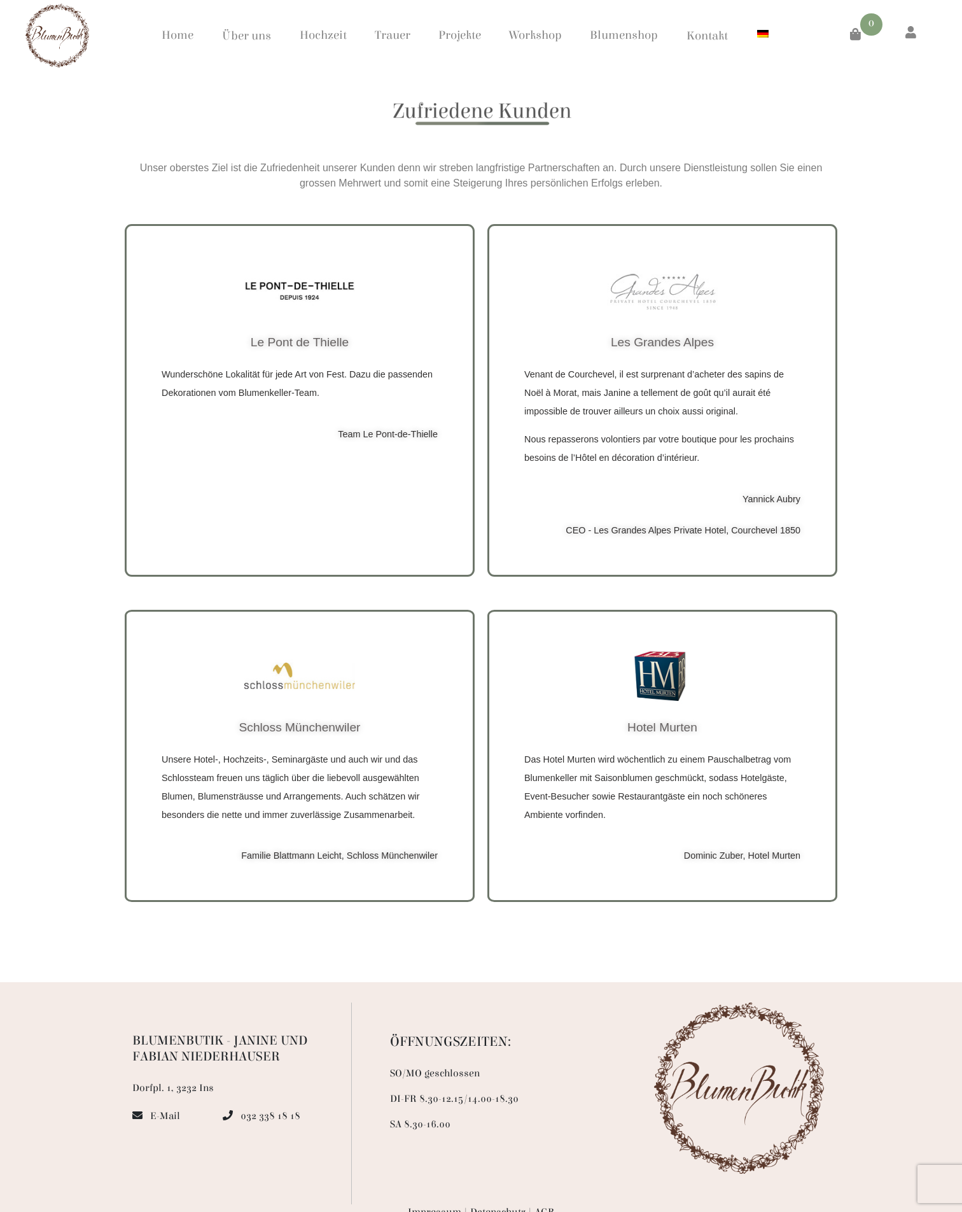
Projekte (459, 35)
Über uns (246, 36)
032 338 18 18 (270, 1116)
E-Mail (165, 1116)
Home (177, 35)
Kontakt (707, 36)
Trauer (392, 35)
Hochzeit (323, 35)
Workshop (535, 35)
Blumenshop (624, 35)
